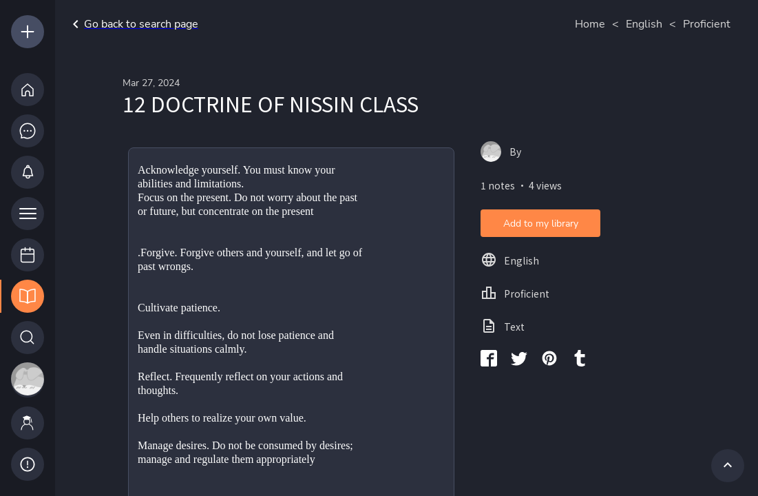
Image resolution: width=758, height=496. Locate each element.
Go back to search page (132, 24)
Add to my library (540, 223)
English (644, 24)
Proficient (706, 24)
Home (590, 24)
